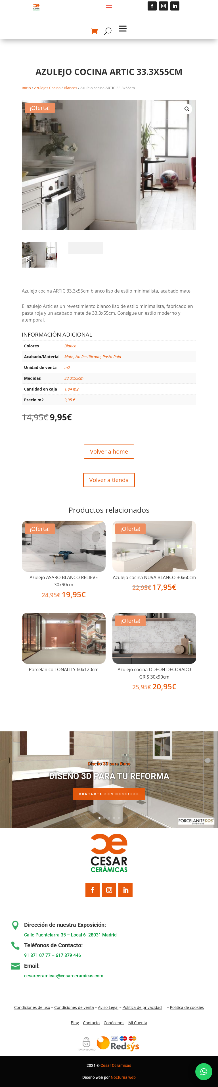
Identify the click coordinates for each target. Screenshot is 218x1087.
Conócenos (114, 1022)
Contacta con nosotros (109, 799)
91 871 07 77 (37, 955)
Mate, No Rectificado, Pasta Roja (92, 356)
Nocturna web (123, 1077)
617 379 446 (68, 955)
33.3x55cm (73, 378)
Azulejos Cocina (47, 87)
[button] (187, 109)
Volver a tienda (109, 480)
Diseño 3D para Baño (109, 769)
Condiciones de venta (74, 1007)
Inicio (26, 87)
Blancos (70, 87)
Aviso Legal (108, 1007)
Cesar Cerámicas (115, 1065)
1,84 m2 (71, 389)
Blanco (70, 346)
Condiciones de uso (32, 1007)
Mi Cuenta (137, 1022)
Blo (75, 1022)
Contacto (91, 1022)
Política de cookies (187, 1007)
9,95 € (69, 399)
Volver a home (109, 451)
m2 (67, 367)
